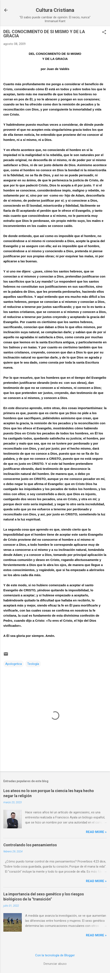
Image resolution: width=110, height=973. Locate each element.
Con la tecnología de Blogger (55, 955)
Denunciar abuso (55, 964)
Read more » (96, 832)
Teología (33, 664)
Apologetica (13, 664)
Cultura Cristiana (55, 10)
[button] (104, 32)
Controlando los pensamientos (30, 845)
